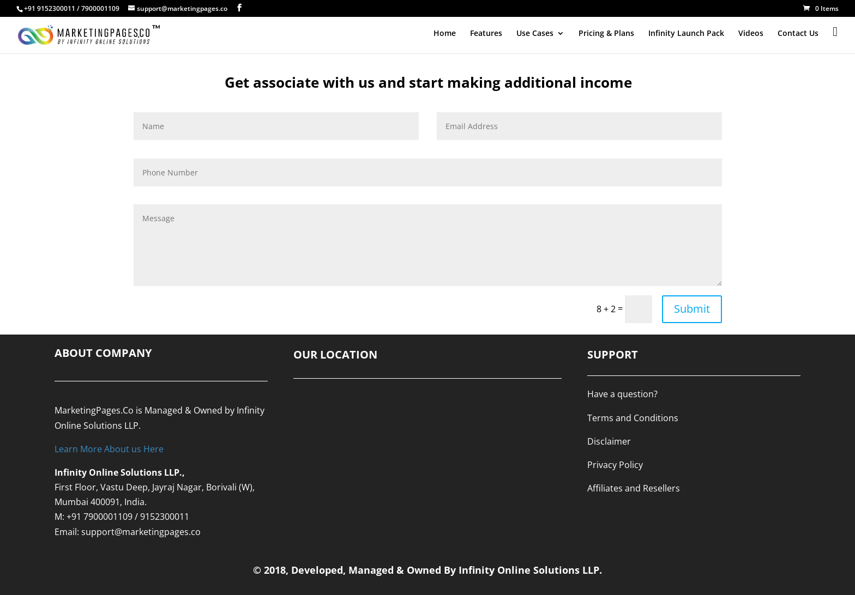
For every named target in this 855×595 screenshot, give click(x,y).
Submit (692, 308)
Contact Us (798, 33)
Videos (750, 33)
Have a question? (622, 394)
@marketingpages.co (158, 532)
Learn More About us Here (109, 449)
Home (444, 33)
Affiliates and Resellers (633, 488)
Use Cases (534, 33)
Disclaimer (609, 441)
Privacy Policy (615, 465)
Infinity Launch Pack (686, 33)
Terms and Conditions (632, 418)
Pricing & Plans (606, 33)
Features (486, 33)
